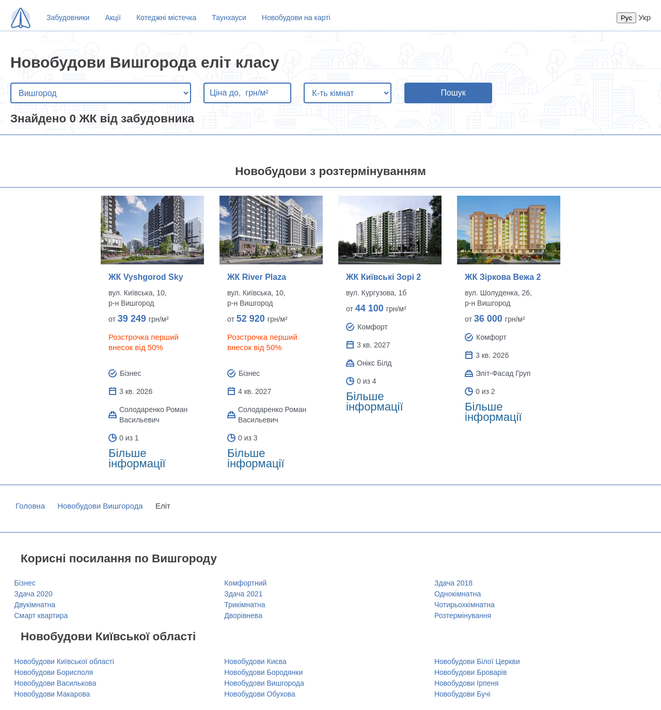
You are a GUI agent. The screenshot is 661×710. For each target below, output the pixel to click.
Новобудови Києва (255, 661)
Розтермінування (462, 615)
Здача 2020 (33, 594)
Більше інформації (137, 458)
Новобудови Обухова (259, 694)
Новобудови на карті (296, 17)
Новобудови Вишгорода (100, 505)
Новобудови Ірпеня (466, 683)
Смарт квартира (41, 615)
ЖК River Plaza (256, 277)
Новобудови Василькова (55, 683)
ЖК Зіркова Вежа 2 (503, 277)
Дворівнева (243, 615)
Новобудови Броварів (470, 672)
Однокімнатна (457, 594)
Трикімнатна (244, 605)
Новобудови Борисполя (53, 672)
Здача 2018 (453, 583)
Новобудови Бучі (462, 694)
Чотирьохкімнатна (464, 605)
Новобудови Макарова (52, 694)
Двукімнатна (35, 605)
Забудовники (67, 17)
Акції (112, 17)
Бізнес (25, 583)
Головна (30, 505)
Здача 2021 (243, 594)
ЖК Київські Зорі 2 (383, 277)
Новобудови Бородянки (263, 672)
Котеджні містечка (166, 17)
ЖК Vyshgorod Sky (145, 277)
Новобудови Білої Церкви (477, 661)
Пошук (452, 92)
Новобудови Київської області (64, 661)
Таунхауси (229, 17)
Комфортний (245, 583)
